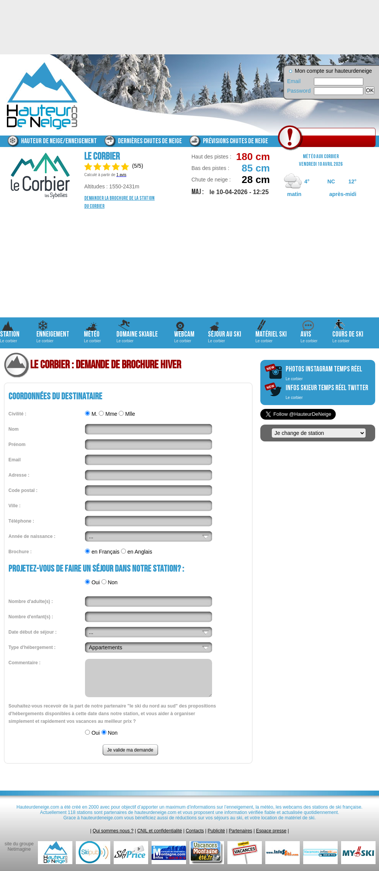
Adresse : (18, 475)
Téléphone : (21, 521)
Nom (13, 429)
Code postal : (23, 490)
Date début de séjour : (32, 632)
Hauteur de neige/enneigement (59, 141)
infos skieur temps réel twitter (327, 392)
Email (294, 81)
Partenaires (240, 830)
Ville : (14, 505)
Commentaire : (24, 662)
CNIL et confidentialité (159, 830)
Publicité (216, 830)
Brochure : (20, 551)
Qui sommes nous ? (113, 830)
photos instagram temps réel (324, 373)
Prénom (17, 444)
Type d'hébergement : (32, 647)
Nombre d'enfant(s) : (30, 616)
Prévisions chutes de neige (235, 141)
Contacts (195, 830)
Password (298, 91)
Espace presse (271, 830)
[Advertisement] (189, 263)
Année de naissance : (32, 536)
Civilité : (17, 414)
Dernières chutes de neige (150, 141)
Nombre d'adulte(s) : (30, 601)
